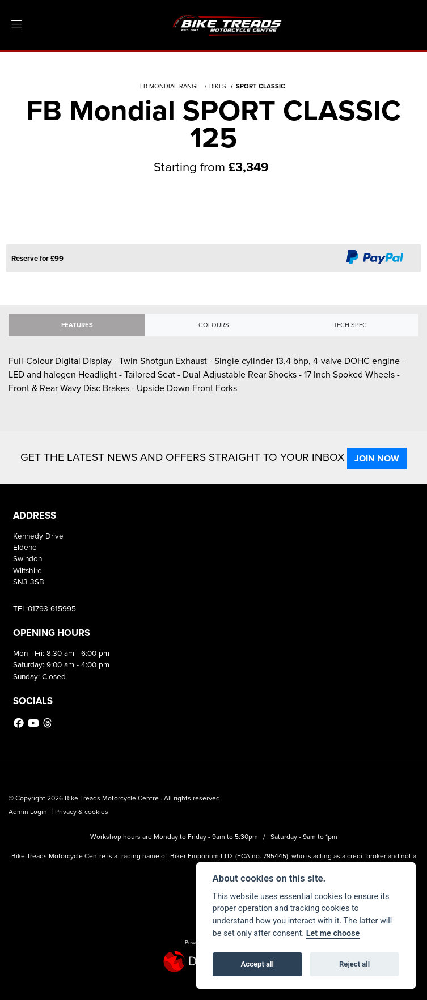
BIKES (217, 86)
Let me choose (333, 933)
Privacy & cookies (81, 812)
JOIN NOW (376, 458)
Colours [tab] (213, 324)
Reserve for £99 (37, 258)
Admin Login (28, 812)
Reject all (354, 964)
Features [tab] (77, 324)
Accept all (257, 964)
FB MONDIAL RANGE (170, 86)
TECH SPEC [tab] (350, 324)
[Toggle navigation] (16, 24)
